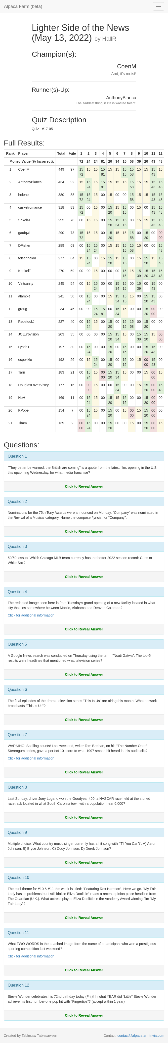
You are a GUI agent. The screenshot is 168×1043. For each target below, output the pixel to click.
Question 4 (17, 592)
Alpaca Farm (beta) (23, 6)
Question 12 (18, 985)
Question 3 (17, 546)
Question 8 (17, 787)
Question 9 (17, 832)
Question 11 (18, 933)
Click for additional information (31, 615)
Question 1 (17, 456)
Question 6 (17, 689)
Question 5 (17, 644)
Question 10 (18, 877)
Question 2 (17, 501)
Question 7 (17, 735)
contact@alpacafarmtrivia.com (140, 1036)
